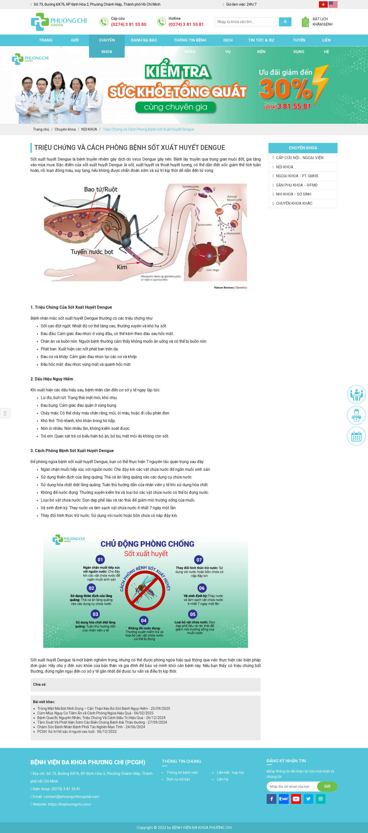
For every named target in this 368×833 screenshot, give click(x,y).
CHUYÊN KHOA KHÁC (292, 203)
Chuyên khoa (107, 46)
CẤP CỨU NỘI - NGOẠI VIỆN (298, 157)
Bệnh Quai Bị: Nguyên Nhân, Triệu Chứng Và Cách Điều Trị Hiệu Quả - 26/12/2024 (101, 718)
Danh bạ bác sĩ (144, 46)
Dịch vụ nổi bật (178, 779)
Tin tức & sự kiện (261, 46)
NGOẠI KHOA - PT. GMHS (295, 176)
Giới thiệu (75, 46)
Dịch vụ (228, 46)
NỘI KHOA (283, 167)
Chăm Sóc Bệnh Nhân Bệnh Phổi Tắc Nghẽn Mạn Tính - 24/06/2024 (91, 727)
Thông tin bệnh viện (182, 772)
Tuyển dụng (299, 46)
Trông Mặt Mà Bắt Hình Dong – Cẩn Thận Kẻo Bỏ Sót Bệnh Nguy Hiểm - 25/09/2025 (103, 708)
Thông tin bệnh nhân (190, 46)
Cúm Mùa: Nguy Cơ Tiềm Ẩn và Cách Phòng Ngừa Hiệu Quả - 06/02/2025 (95, 713)
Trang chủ (45, 46)
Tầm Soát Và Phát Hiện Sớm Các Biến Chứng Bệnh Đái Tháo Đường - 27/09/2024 (102, 722)
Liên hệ (326, 46)
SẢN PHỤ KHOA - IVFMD (295, 185)
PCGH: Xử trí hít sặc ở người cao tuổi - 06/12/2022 (77, 732)
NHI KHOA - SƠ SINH (292, 194)
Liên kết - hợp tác (230, 772)
